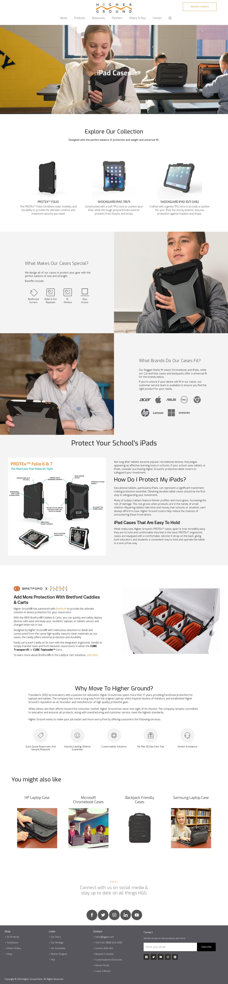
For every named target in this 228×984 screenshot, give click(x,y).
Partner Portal (102, 965)
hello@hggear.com (104, 937)
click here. (92, 655)
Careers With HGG (104, 948)
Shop (9, 954)
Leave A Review (103, 971)
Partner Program (59, 954)
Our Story (56, 937)
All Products (13, 937)
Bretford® (61, 609)
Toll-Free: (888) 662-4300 (108, 942)
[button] (64, 16)
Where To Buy (14, 948)
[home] (114, 6)
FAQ (53, 959)
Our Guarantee (58, 948)
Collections (12, 942)
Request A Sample (104, 954)
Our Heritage (57, 942)
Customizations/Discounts (108, 959)
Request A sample (200, 7)
